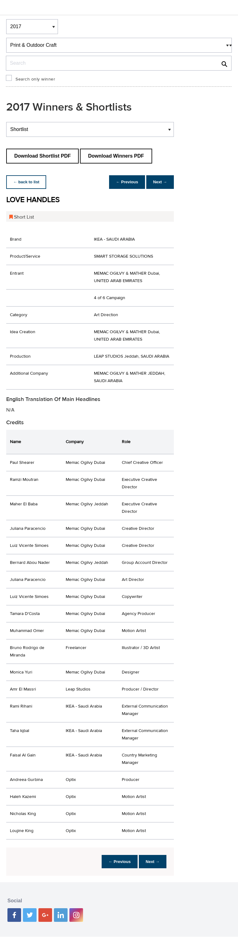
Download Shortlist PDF (42, 156)
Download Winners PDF (116, 156)
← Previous (125, 182)
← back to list (27, 182)
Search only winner (35, 79)
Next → (159, 182)
